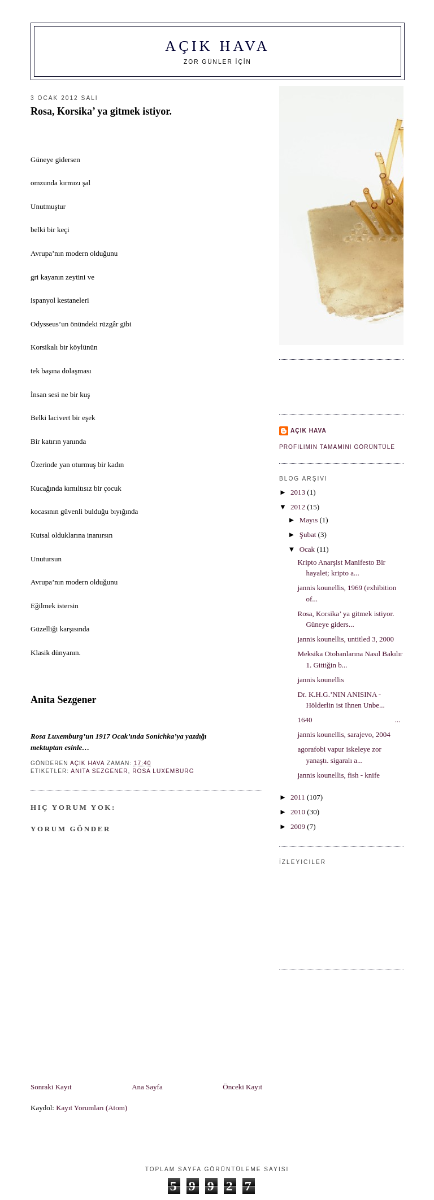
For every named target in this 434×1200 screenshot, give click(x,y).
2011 (298, 797)
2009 (298, 826)
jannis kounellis (320, 679)
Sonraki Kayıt (51, 1087)
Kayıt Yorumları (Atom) (91, 1107)
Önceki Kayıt (242, 1087)
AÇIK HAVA (217, 46)
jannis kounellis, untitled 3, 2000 (345, 639)
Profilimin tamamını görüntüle (337, 447)
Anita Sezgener (99, 771)
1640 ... (348, 719)
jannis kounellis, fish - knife (338, 775)
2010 (298, 812)
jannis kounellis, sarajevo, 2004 (343, 734)
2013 (298, 492)
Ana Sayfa (147, 1087)
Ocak (308, 549)
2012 (298, 507)
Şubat (309, 534)
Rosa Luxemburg (163, 771)
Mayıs (310, 520)
